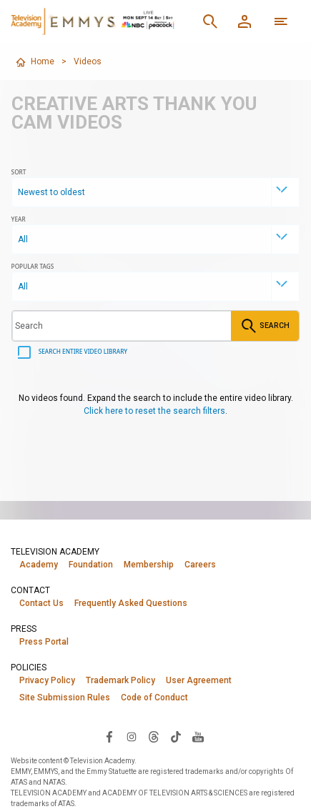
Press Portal (44, 642)
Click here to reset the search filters (154, 411)
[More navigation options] (281, 21)
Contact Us (41, 603)
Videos (88, 61)
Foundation (91, 565)
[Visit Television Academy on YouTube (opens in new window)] (198, 736)
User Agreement (199, 680)
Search (265, 325)
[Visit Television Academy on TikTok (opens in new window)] (176, 736)
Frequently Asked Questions (130, 603)
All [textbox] (23, 239)
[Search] (210, 21)
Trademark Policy (120, 680)
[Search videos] (122, 326)
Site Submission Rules (64, 698)
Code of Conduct (154, 698)
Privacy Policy (47, 680)
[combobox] (155, 192)
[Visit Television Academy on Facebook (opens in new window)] (109, 736)
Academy (38, 565)
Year (18, 219)
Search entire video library (82, 351)
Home (34, 62)
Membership (149, 565)
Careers (200, 565)
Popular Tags (32, 266)
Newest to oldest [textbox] (51, 192)
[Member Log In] (244, 21)
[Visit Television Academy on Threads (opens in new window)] (153, 736)
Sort (18, 172)
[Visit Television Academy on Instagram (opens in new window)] (131, 736)
